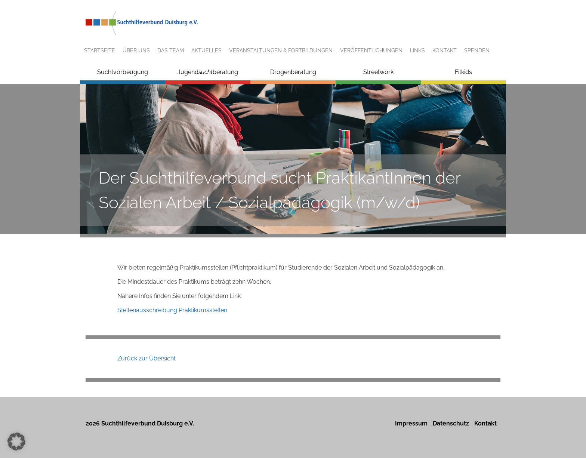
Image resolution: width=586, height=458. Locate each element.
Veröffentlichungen (371, 50)
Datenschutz (451, 423)
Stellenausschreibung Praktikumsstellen (172, 310)
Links (417, 50)
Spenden (477, 50)
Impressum (411, 423)
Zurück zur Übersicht (146, 358)
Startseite (99, 50)
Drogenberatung (293, 72)
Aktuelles (206, 50)
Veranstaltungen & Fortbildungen (281, 50)
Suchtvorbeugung (122, 72)
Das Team (170, 50)
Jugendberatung (208, 72)
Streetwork (378, 72)
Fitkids (463, 72)
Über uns (136, 50)
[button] (16, 441)
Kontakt (444, 50)
